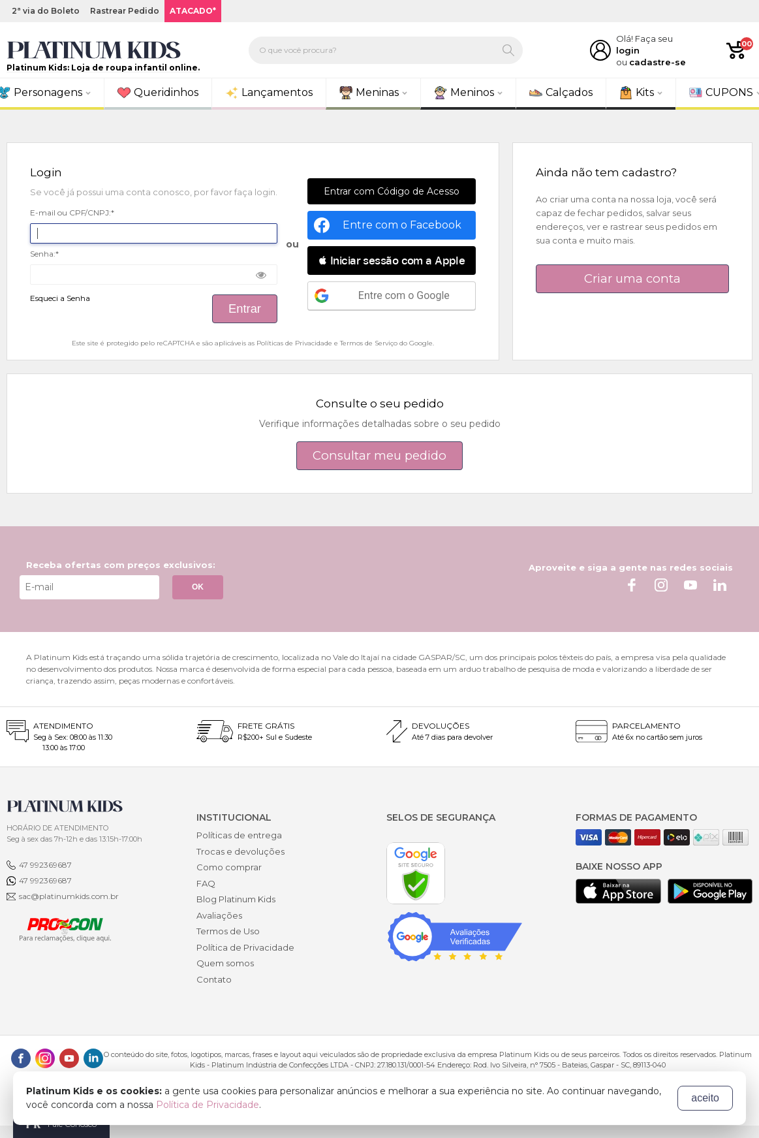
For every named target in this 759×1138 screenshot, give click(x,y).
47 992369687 (45, 865)
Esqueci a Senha (60, 298)
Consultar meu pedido (379, 455)
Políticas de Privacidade (294, 343)
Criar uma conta (632, 278)
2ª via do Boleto (46, 11)
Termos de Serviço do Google (386, 343)
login (628, 50)
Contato (214, 979)
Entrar (244, 308)
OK (198, 587)
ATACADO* (193, 11)
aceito (705, 1097)
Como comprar (229, 867)
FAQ (205, 883)
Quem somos (225, 963)
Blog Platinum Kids (235, 899)
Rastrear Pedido (124, 11)
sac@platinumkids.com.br (69, 896)
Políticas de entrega (239, 835)
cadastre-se (657, 62)
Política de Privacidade (245, 947)
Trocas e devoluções (240, 851)
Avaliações (219, 915)
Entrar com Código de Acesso (391, 191)
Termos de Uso (228, 931)
